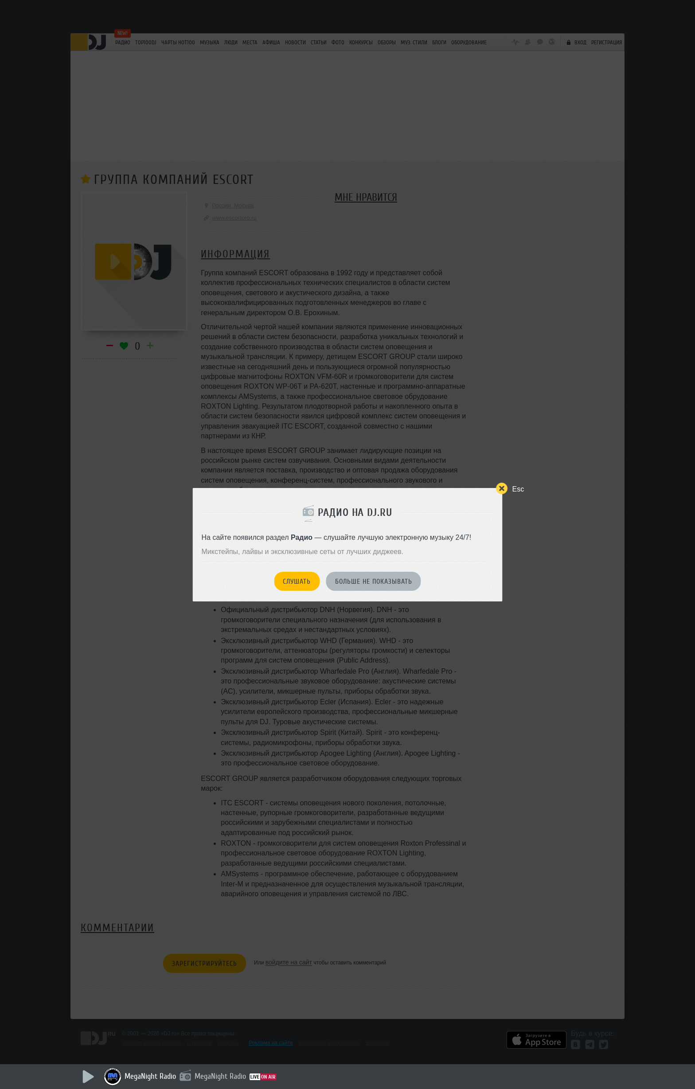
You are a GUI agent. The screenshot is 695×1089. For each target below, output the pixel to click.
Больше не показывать (373, 581)
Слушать (297, 581)
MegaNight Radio (150, 1076)
